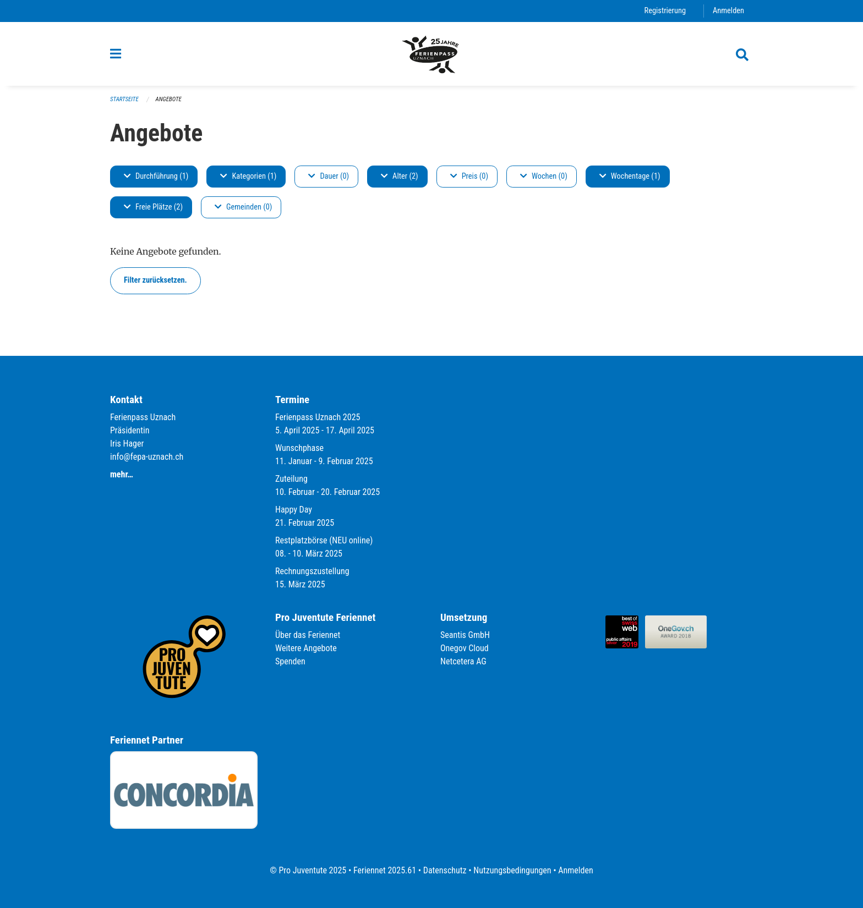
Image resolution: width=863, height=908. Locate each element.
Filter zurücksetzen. (155, 280)
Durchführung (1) (156, 176)
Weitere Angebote (306, 648)
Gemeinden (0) (243, 207)
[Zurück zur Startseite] (431, 53)
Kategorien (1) (248, 176)
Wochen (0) (543, 176)
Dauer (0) (328, 176)
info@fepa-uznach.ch (146, 457)
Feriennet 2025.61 (384, 870)
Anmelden (728, 10)
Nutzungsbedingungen (512, 870)
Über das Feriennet (307, 635)
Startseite (124, 99)
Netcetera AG (463, 661)
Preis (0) (469, 176)
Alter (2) (399, 176)
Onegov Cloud (464, 648)
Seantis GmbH (465, 635)
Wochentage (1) (629, 176)
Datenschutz (445, 870)
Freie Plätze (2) (153, 207)
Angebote (169, 99)
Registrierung (665, 10)
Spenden (290, 661)
